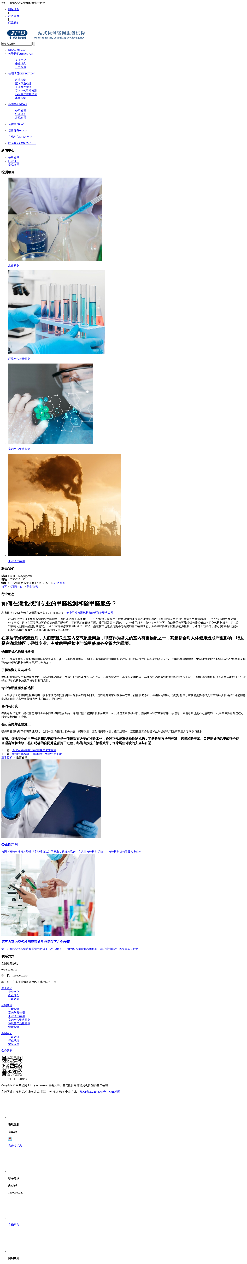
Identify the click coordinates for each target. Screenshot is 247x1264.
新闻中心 (17, 104)
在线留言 (13, 16)
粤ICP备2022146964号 (93, 1091)
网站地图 (13, 9)
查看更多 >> (8, 757)
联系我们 (13, 22)
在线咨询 (59, 583)
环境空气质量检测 (26, 94)
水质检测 (20, 97)
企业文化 (20, 59)
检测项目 (21, 73)
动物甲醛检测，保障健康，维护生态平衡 (37, 753)
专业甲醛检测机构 (78, 612)
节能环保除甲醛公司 (101, 612)
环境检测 (20, 79)
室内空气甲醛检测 (26, 90)
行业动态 (20, 114)
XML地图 (114, 1091)
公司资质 (20, 67)
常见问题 (20, 117)
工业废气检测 (23, 87)
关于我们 (20, 53)
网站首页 (17, 50)
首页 (4, 586)
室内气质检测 (23, 83)
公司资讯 (20, 110)
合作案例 (17, 124)
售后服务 (17, 130)
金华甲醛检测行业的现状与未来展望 (34, 750)
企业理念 (20, 63)
